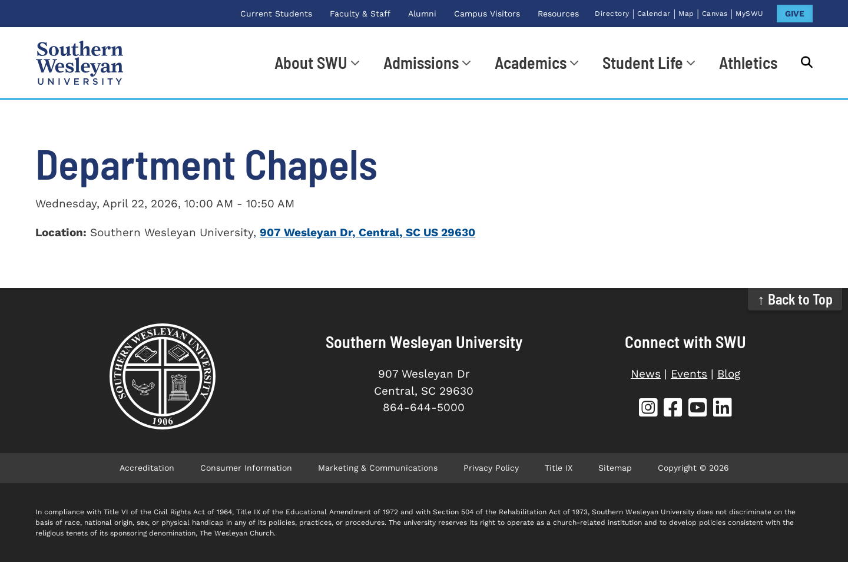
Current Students (276, 13)
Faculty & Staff (360, 13)
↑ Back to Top (795, 299)
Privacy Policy (491, 467)
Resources (558, 13)
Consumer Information (246, 467)
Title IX (558, 467)
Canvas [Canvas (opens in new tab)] (715, 13)
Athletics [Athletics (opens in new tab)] (748, 62)
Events (689, 374)
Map (686, 13)
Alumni (422, 13)
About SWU (310, 62)
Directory (612, 13)
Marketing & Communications (378, 467)
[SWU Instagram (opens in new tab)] (648, 409)
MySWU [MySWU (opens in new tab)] (750, 13)
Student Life (642, 62)
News (646, 374)
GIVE (794, 13)
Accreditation (147, 467)
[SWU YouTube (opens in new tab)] (697, 409)
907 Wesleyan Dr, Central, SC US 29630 (367, 232)
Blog (728, 374)
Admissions (421, 62)
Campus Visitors (487, 13)
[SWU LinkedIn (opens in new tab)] (722, 409)
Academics (531, 62)
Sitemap (615, 467)
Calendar (654, 13)
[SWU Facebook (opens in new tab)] (673, 409)
